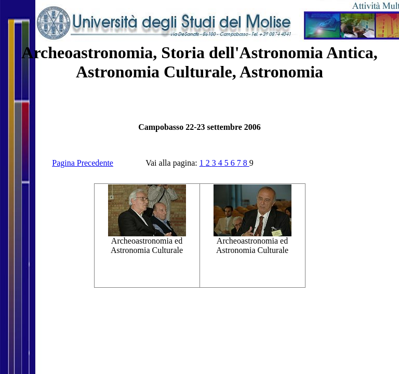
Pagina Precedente (82, 162)
